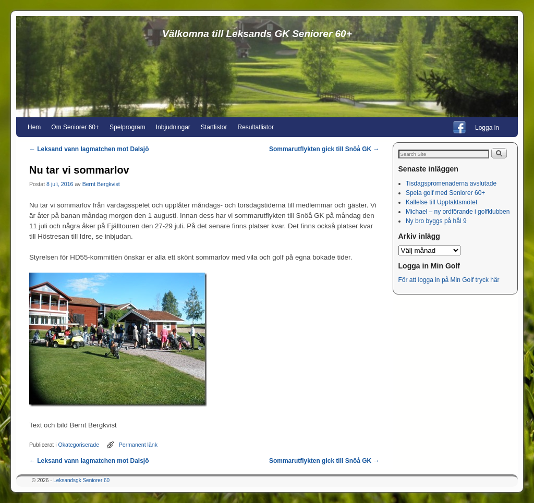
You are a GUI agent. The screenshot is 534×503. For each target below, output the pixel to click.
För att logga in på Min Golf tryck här (449, 280)
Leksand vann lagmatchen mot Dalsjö (89, 149)
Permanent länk (138, 444)
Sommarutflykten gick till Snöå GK (324, 149)
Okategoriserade (79, 444)
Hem (34, 127)
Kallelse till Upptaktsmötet (441, 202)
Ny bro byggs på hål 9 (436, 221)
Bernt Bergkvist (101, 184)
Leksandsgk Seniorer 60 (81, 480)
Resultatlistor (256, 127)
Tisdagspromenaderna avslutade (451, 183)
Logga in (487, 127)
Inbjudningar (173, 127)
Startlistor (214, 127)
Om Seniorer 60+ (75, 127)
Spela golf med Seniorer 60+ (445, 193)
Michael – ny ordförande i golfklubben (457, 211)
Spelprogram (127, 127)
